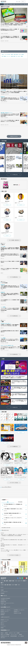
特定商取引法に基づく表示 (5, 636)
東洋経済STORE (3, 601)
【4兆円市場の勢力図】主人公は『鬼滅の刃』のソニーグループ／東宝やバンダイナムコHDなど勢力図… (19, 382)
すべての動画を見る (14, 407)
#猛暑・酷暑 (13, 56)
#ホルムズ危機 (21, 54)
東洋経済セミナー (17, 611)
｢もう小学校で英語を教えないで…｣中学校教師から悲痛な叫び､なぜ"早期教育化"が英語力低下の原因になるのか (10, 37)
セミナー (19, 580)
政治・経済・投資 (8, 584)
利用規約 (2, 627)
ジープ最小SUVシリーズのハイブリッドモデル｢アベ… (13, 517)
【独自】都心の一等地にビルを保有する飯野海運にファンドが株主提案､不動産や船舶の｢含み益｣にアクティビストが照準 (10, 166)
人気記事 (10, 4)
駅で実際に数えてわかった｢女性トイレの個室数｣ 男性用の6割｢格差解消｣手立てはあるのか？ (10, 30)
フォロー (7, 219)
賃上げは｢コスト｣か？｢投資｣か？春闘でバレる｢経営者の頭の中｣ (10, 262)
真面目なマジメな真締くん (18, 460)
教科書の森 (2, 614)
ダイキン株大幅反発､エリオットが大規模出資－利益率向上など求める (10, 300)
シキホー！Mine (3, 604)
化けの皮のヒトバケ (4, 475)
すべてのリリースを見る (14, 555)
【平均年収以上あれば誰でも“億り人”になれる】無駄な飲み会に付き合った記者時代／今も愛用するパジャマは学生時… (13, 377)
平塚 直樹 (7, 216)
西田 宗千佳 (7, 201)
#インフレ (8, 56)
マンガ (17, 4)
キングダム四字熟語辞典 (5, 460)
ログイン (23, 1)
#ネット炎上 (18, 56)
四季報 (24, 580)
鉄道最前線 (2, 593)
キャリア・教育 (14, 584)
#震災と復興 (16, 54)
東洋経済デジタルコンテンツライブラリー (7, 603)
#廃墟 (22, 56)
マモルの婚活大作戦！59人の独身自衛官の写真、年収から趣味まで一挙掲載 (13, 540)
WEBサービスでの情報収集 (5, 634)
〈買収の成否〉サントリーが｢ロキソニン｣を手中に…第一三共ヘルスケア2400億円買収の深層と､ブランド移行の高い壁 (10, 340)
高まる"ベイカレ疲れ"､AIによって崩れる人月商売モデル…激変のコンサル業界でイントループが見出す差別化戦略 (14, 92)
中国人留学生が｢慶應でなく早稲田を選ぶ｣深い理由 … (13, 522)
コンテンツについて (4, 621)
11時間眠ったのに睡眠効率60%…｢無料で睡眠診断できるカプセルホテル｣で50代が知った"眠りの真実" (10, 325)
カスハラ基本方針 (21, 636)
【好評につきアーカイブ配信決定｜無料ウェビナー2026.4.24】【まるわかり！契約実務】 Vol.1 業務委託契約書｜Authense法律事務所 (13, 535)
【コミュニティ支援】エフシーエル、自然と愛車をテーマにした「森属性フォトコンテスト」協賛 (13, 551)
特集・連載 (6, 4)
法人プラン (2, 624)
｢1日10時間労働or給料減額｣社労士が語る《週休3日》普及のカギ (10, 331)
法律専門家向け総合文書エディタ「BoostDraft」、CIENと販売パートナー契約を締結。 (13, 545)
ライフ (19, 584)
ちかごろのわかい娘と (18, 475)
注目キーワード (5, 51)
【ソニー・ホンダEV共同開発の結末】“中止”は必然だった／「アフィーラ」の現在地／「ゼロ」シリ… (18, 401)
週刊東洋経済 (4, 179)
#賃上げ (3, 54)
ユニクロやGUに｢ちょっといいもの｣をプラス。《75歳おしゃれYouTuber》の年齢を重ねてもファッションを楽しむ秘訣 (10, 347)
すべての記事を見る (14, 277)
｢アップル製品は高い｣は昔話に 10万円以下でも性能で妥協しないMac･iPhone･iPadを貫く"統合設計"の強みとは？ (14, 24)
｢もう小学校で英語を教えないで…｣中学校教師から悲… (13, 504)
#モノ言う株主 (7, 54)
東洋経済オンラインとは (4, 619)
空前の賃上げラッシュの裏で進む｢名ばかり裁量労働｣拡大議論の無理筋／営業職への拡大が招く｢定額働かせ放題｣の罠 (10, 248)
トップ (2, 4)
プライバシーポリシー (14, 634)
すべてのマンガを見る (14, 482)
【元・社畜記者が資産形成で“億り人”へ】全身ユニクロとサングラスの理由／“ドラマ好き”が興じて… (18, 388)
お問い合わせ (3, 637)
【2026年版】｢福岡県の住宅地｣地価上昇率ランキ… (12, 513)
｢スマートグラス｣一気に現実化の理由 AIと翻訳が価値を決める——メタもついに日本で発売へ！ (10, 121)
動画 (14, 4)
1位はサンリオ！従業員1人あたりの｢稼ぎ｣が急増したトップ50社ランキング (10, 269)
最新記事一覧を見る (14, 136)
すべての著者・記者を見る (14, 240)
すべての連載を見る (14, 446)
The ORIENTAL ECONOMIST (5, 598)
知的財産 (20, 634)
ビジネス (21, 4)
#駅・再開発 (4, 56)
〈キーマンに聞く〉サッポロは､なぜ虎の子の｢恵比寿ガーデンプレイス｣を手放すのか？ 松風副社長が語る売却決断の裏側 (10, 309)
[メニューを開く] (26, 1)
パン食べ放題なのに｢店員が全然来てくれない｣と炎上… (13, 508)
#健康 (12, 54)
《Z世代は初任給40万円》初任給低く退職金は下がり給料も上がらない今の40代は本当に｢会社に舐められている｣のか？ (10, 255)
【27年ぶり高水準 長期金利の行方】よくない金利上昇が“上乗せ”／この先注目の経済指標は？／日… (18, 394)
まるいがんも (21, 216)
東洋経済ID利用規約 (13, 636)
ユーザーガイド (3, 626)
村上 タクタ (21, 201)
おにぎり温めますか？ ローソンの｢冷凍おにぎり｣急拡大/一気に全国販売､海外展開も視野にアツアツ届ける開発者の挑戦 (10, 115)
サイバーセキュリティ (4, 591)
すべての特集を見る (14, 174)
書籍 (1, 582)
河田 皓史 (7, 231)
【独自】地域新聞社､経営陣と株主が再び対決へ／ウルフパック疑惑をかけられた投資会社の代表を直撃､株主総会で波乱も (10, 99)
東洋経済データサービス (4, 611)
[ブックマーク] (26, 26)
